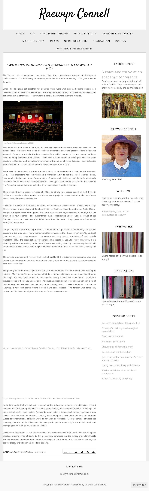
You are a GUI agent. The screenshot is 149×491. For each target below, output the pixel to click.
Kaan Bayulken (75, 348)
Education (101, 41)
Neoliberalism (76, 41)
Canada (8, 452)
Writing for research (74, 48)
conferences (23, 452)
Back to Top (139, 485)
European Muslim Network (79, 247)
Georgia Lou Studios (95, 484)
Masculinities (33, 41)
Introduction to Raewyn (114, 214)
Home (20, 33)
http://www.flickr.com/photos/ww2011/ (18, 143)
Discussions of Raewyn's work (117, 346)
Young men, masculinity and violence (121, 365)
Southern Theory (54, 33)
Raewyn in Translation (113, 341)
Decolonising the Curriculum (116, 352)
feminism (39, 452)
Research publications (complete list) (121, 323)
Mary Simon (62, 236)
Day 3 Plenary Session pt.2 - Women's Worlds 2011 (27, 398)
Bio (32, 33)
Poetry (121, 41)
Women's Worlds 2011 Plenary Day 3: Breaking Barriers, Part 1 (32, 348)
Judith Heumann (81, 240)
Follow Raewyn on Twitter (115, 211)
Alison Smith (36, 257)
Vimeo (88, 348)
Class (54, 41)
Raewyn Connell (74, 14)
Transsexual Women (112, 336)
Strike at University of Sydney (117, 378)
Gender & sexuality (117, 33)
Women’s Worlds (15, 75)
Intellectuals (85, 33)
